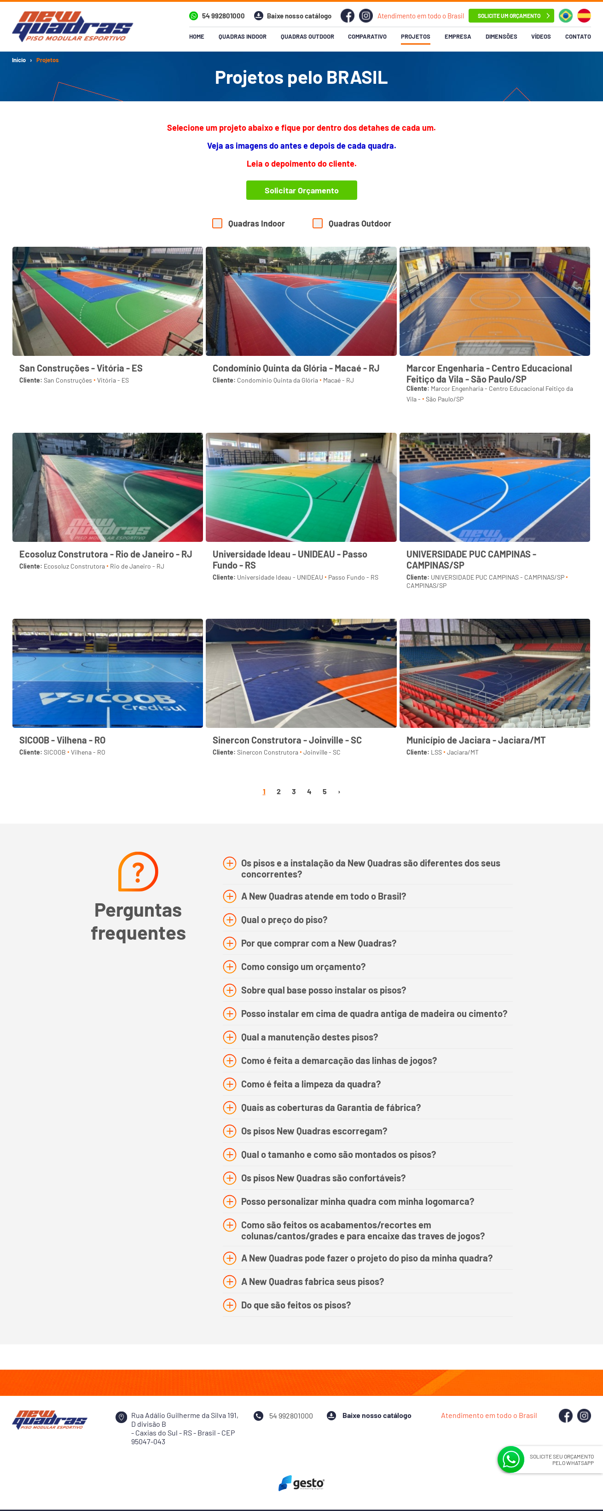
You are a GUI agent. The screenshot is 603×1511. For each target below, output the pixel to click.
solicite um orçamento (509, 15)
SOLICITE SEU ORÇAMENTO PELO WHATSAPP (562, 1459)
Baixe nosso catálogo (299, 16)
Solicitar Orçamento (301, 190)
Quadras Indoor (256, 223)
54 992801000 (223, 16)
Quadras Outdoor (360, 223)
